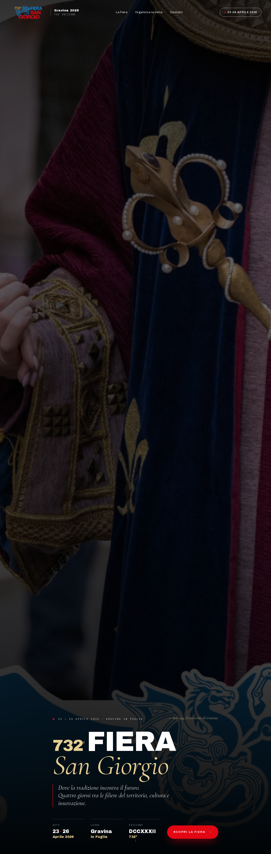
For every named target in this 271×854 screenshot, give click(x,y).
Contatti (176, 12)
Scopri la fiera (192, 832)
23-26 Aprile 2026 (240, 12)
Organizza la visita (148, 12)
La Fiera (121, 12)
